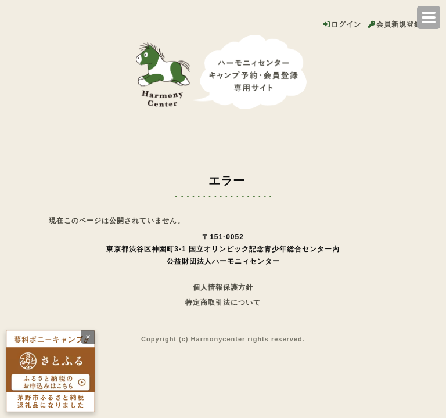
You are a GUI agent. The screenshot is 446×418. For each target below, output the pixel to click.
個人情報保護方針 (223, 287)
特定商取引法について (223, 302)
